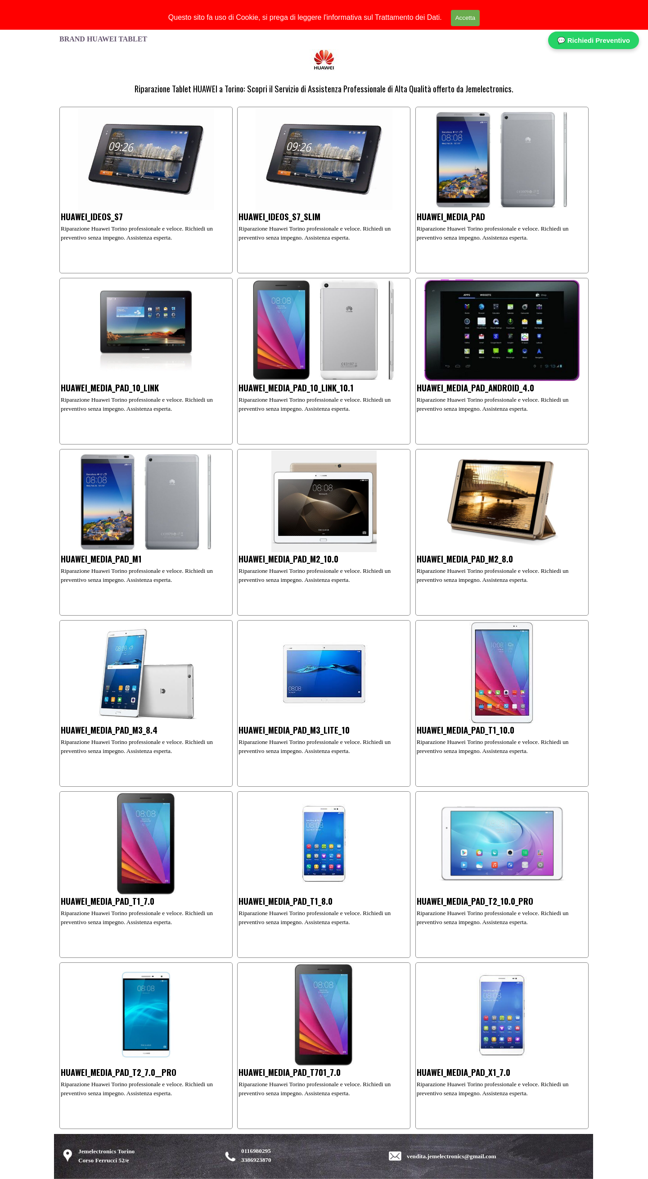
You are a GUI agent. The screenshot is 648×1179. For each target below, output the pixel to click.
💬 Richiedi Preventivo (593, 40)
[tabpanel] (324, 88)
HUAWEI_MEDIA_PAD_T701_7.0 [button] (289, 1072)
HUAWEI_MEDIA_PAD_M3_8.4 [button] (109, 730)
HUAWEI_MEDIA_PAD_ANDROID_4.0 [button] (475, 387)
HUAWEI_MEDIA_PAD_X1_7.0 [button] (463, 1072)
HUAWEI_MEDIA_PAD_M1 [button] (101, 559)
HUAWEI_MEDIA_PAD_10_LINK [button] (110, 387)
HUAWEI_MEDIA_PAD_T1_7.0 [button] (107, 901)
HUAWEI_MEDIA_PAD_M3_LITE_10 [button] (294, 730)
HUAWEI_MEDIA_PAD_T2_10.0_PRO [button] (475, 901)
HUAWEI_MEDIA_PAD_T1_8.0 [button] (285, 901)
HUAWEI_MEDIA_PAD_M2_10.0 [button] (288, 559)
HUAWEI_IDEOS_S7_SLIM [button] (279, 216)
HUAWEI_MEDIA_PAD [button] (451, 216)
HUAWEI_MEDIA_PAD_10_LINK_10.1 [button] (296, 387)
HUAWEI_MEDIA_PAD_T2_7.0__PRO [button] (118, 1072)
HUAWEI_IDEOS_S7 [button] (92, 216)
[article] (146, 190)
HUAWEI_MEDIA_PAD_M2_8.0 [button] (465, 559)
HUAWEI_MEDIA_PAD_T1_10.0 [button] (465, 730)
